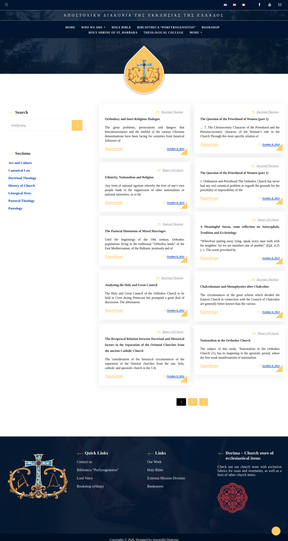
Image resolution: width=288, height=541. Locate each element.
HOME (70, 27)
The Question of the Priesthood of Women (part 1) (234, 173)
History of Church (173, 170)
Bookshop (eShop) (90, 486)
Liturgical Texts (19, 193)
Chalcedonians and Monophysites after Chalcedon (234, 286)
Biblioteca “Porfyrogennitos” (98, 470)
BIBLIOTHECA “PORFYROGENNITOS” (166, 27)
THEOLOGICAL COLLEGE (163, 32)
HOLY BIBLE (121, 27)
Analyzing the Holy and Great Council (131, 285)
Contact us (84, 462)
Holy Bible (155, 470)
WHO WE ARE (92, 27)
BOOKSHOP (211, 27)
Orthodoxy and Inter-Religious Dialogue (132, 119)
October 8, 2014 (175, 148)
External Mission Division (166, 478)
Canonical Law (19, 170)
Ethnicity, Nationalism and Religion (129, 177)
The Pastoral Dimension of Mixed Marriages (135, 231)
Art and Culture (20, 163)
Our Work (154, 462)
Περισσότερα (114, 148)
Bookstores (155, 486)
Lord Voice (85, 478)
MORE (194, 32)
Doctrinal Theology (172, 112)
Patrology (15, 208)
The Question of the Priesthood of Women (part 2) (234, 119)
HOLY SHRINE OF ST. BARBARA (113, 32)
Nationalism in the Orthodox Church (225, 340)
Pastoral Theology (173, 224)
